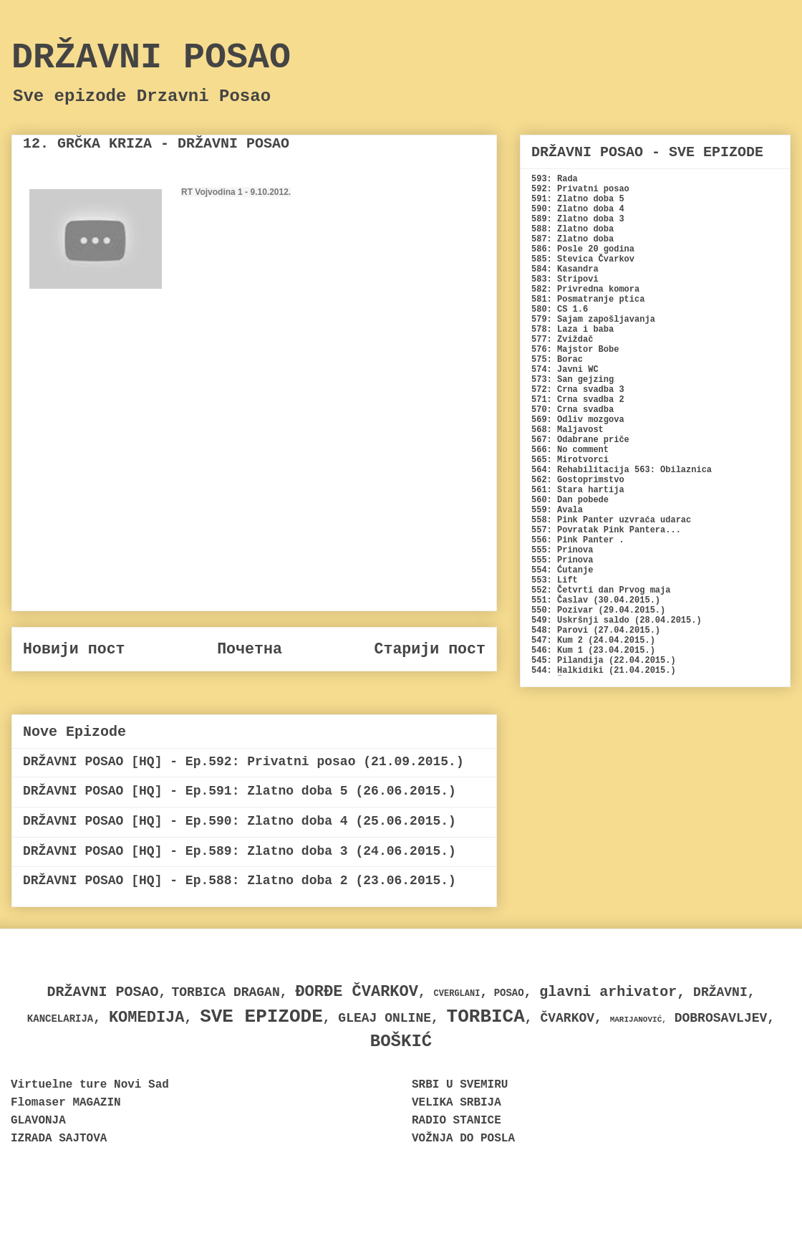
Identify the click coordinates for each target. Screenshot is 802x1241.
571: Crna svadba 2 (577, 400)
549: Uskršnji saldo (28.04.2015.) (616, 620)
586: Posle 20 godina (582, 249)
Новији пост (74, 649)
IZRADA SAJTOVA (59, 1138)
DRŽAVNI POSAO (151, 57)
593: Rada (554, 179)
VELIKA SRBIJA (456, 1102)
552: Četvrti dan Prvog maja (600, 590)
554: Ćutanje (562, 570)
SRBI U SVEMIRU (460, 1084)
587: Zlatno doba (572, 239)
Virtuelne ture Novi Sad (90, 1084)
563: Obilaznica (673, 470)
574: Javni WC (565, 370)
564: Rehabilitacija (580, 470)
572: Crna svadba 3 (577, 390)
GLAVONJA (38, 1120)
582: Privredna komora (585, 289)
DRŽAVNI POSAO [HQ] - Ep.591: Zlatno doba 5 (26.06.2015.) (239, 791)
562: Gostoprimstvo (577, 480)
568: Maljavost (567, 430)
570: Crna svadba (572, 410)
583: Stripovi (565, 279)
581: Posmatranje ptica (587, 299)
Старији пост (429, 649)
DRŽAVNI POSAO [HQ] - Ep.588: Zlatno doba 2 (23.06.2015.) (239, 880)
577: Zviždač (562, 340)
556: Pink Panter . (577, 540)
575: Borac (557, 360)
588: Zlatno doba (572, 229)
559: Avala (557, 510)
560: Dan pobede (570, 500)
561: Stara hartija (577, 490)
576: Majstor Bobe (575, 350)
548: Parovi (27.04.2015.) (595, 631)
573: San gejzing (572, 380)
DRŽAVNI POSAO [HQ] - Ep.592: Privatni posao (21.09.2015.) (243, 761)
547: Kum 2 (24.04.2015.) (593, 641)
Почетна (249, 649)
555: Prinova (562, 550)
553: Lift (554, 580)
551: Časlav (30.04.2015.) (595, 600)
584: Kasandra (565, 269)
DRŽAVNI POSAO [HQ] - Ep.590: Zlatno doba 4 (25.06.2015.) (239, 821)
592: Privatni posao (580, 189)
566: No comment (570, 450)
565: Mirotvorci (570, 460)
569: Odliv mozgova (577, 420)
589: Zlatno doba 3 (577, 219)
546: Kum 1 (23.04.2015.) (593, 651)
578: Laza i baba (572, 330)
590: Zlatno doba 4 (577, 209)
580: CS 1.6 (559, 310)
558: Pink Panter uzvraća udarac (611, 520)
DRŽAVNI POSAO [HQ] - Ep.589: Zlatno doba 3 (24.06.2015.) (239, 851)
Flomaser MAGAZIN (66, 1102)
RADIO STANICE (456, 1120)
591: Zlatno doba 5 (577, 199)
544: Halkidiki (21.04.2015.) (603, 671)
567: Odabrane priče (580, 440)
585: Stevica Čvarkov (582, 259)
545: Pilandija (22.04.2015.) (603, 661)
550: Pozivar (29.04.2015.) (598, 610)
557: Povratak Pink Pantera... (606, 530)
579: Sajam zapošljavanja (593, 320)
